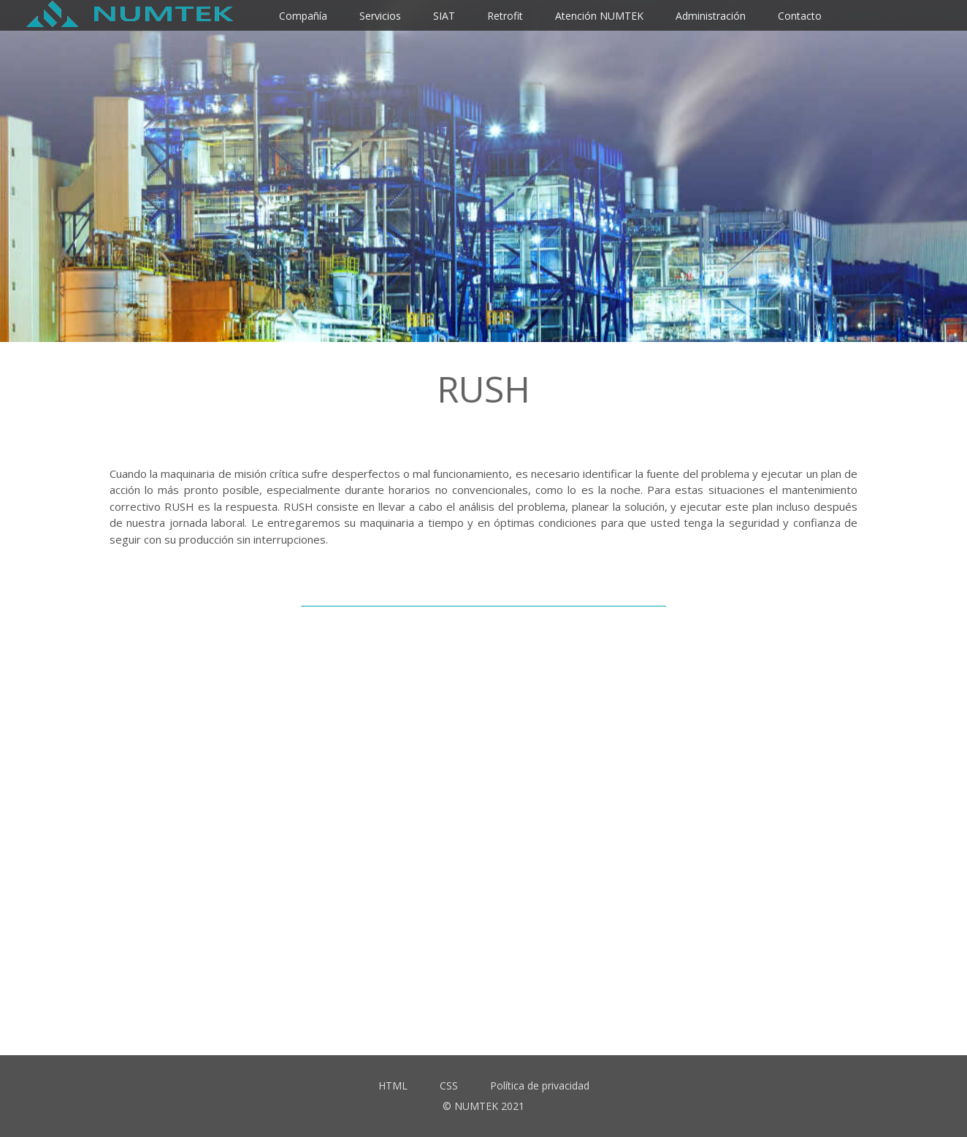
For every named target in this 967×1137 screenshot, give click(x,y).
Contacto (800, 16)
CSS (449, 1085)
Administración (711, 16)
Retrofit (505, 16)
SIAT (444, 16)
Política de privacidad (539, 1085)
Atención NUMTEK (599, 16)
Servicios (380, 16)
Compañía (303, 16)
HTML (393, 1085)
